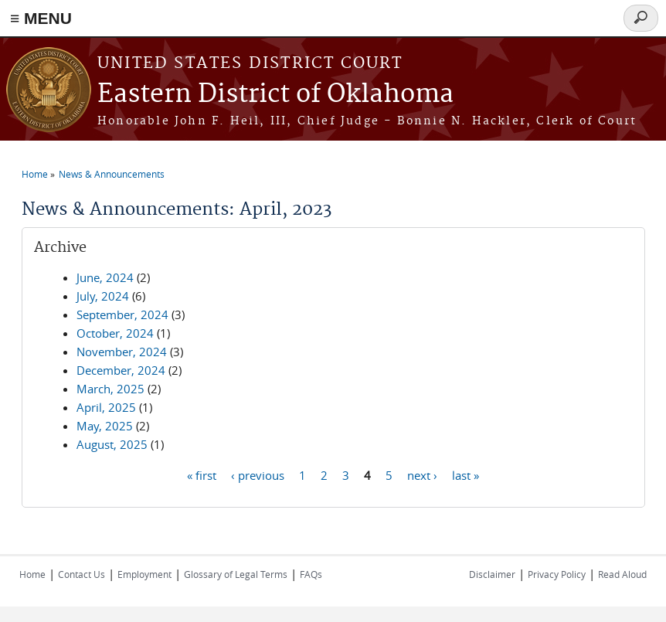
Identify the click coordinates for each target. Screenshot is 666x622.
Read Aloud (622, 574)
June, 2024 (105, 277)
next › (422, 474)
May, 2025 (104, 425)
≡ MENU (41, 18)
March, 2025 (110, 388)
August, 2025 (112, 444)
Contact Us (81, 574)
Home (35, 174)
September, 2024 (122, 314)
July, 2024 (102, 296)
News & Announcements (112, 174)
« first (201, 474)
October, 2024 (115, 333)
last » (465, 474)
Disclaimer (492, 574)
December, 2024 (120, 370)
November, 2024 (121, 351)
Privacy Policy (557, 574)
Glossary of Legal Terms (235, 574)
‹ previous (257, 474)
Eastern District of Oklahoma (275, 94)
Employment (144, 574)
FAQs (311, 574)
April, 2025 (106, 407)
